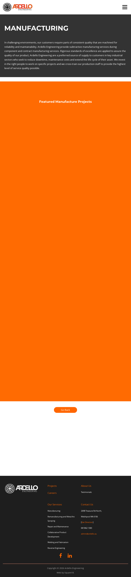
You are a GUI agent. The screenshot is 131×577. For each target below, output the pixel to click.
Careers (52, 493)
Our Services (55, 504)
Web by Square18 (65, 572)
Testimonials (86, 492)
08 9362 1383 (86, 528)
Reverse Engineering (56, 548)
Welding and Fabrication (58, 542)
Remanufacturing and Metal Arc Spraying (61, 518)
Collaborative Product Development (57, 534)
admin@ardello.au (89, 534)
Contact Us (87, 504)
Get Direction (87, 522)
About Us (86, 485)
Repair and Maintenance (58, 526)
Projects (52, 485)
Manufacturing (54, 511)
